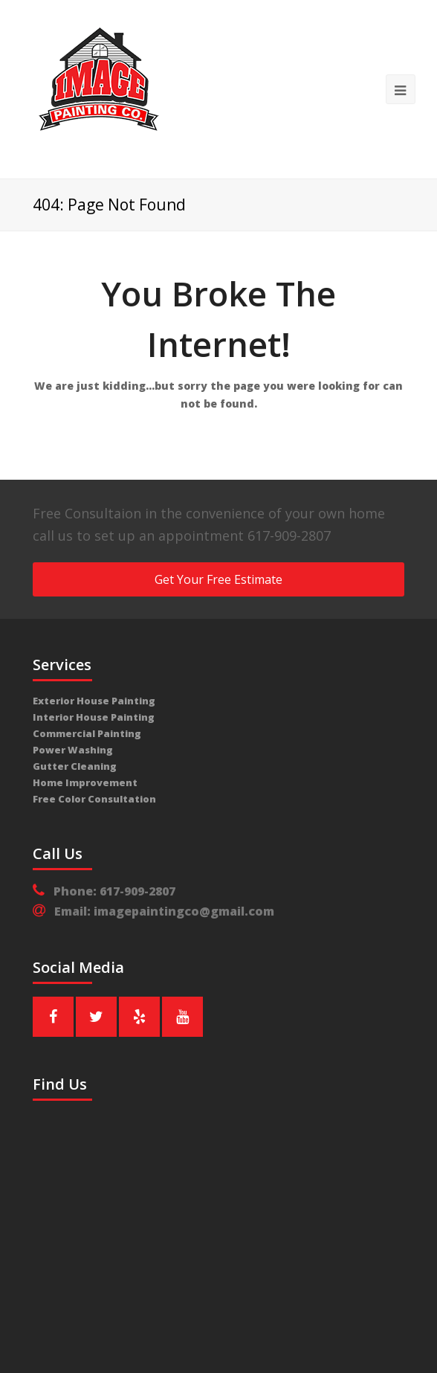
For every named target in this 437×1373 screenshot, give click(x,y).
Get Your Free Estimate (218, 579)
